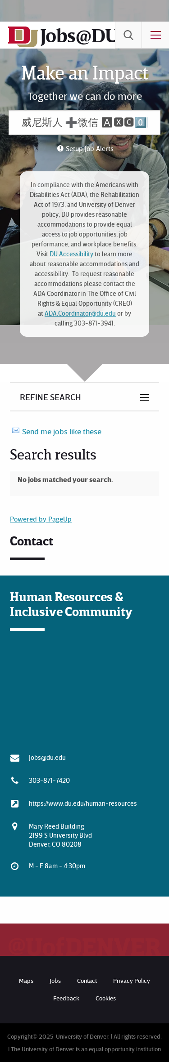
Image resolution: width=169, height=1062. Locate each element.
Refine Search (50, 396)
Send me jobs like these (61, 431)
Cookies (106, 998)
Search (128, 35)
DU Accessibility (71, 254)
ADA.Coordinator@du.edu (80, 313)
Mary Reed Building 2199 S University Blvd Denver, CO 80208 (60, 835)
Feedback (66, 998)
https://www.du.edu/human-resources (83, 803)
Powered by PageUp (41, 518)
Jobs (55, 980)
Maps (26, 980)
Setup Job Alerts (90, 148)
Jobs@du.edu (47, 757)
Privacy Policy (131, 980)
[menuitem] (128, 35)
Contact (87, 980)
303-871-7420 (49, 780)
